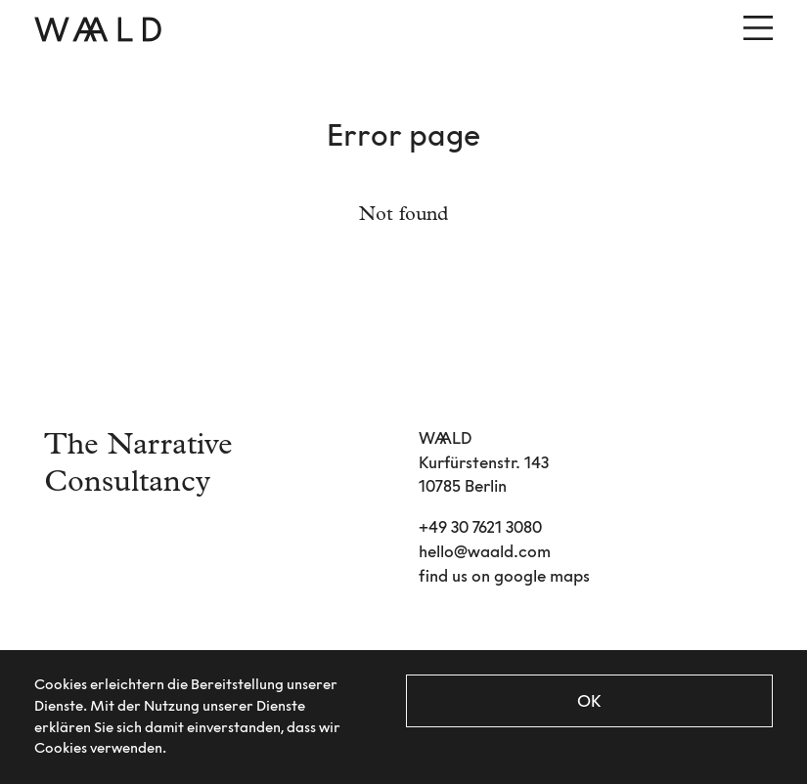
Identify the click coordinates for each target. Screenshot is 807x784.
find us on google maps (504, 576)
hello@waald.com (485, 551)
